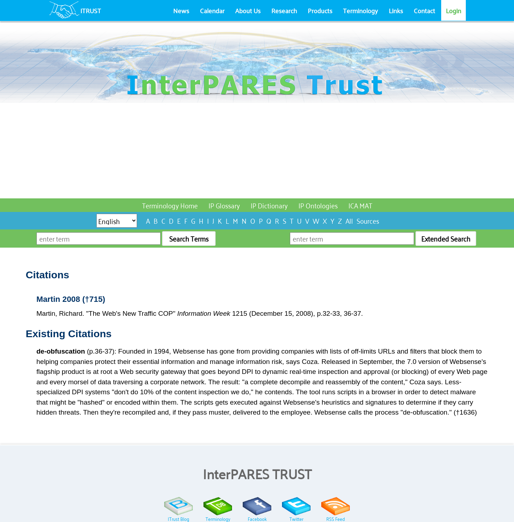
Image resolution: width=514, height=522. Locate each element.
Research (284, 10)
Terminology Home (170, 205)
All (349, 220)
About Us (248, 10)
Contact (424, 10)
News (181, 10)
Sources (368, 220)
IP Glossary (224, 205)
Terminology (360, 10)
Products (320, 10)
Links (396, 10)
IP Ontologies (318, 205)
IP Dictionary (269, 205)
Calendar (212, 10)
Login (453, 10)
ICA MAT (360, 205)
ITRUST (90, 10)
